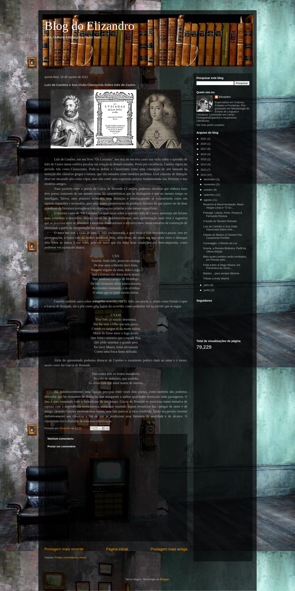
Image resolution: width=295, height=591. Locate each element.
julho (207, 285)
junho (207, 290)
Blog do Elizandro (89, 25)
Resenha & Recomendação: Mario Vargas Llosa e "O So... (223, 206)
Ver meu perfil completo (210, 125)
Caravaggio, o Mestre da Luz (220, 243)
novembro (210, 184)
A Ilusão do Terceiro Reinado (220, 221)
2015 (204, 159)
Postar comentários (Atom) (71, 557)
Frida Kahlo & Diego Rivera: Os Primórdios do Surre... (221, 266)
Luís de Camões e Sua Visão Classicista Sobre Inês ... (220, 228)
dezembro (210, 179)
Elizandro (225, 96)
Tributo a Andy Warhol (216, 278)
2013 (204, 169)
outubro (209, 189)
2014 (204, 164)
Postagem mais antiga (169, 549)
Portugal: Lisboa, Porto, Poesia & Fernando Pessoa (222, 214)
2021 (204, 138)
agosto (208, 199)
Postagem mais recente (63, 549)
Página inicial (117, 549)
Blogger (164, 579)
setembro (210, 194)
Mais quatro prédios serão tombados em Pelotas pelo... (224, 258)
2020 (204, 143)
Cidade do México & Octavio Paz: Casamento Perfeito (223, 236)
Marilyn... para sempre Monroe (221, 273)
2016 (204, 154)
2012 (204, 174)
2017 (204, 148)
